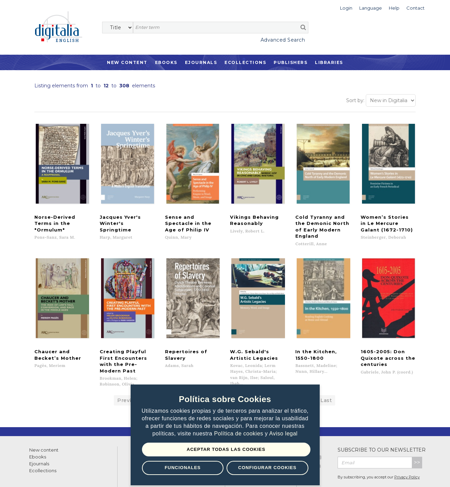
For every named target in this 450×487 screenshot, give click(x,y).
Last (326, 379)
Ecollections (245, 62)
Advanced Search (283, 40)
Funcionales (183, 467)
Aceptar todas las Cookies (226, 449)
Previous (129, 379)
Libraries (329, 62)
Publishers (290, 62)
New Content (127, 62)
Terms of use (41, 474)
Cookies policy (119, 474)
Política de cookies (239, 433)
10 (261, 379)
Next (292, 379)
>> (417, 441)
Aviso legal (283, 433)
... (310, 379)
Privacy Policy (407, 456)
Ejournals (201, 62)
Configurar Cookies (267, 467)
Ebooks (166, 62)
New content (43, 429)
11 (275, 379)
